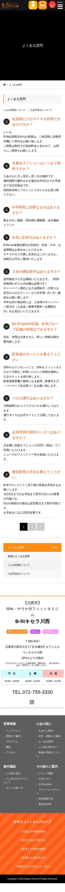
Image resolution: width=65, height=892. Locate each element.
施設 (8, 747)
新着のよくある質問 (19, 556)
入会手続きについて (41, 110)
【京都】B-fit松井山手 (32, 857)
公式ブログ (44, 778)
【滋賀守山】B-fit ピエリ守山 (33, 866)
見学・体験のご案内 (49, 736)
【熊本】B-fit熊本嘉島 (32, 848)
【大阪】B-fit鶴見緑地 (32, 831)
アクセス (11, 752)
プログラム (12, 741)
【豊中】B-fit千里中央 (32, 840)
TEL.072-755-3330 (32, 692)
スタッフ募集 (45, 773)
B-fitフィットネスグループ (32, 822)
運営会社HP (44, 804)
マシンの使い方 (14, 787)
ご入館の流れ (13, 773)
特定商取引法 (45, 798)
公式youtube (45, 784)
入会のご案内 (45, 730)
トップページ (13, 730)
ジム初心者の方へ (48, 747)
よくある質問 (45, 741)
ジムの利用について (14, 110)
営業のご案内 (13, 736)
